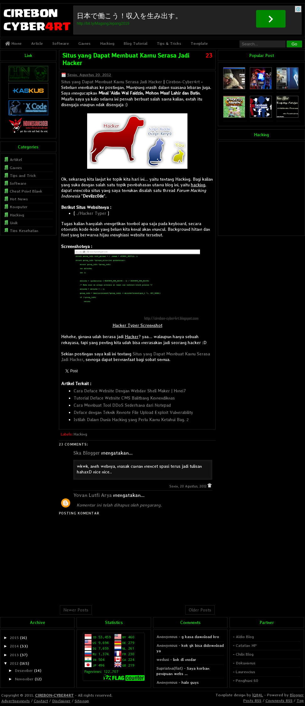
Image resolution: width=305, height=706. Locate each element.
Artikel (16, 159)
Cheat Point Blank (26, 191)
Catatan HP (246, 645)
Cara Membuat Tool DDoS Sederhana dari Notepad (122, 405)
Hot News (19, 199)
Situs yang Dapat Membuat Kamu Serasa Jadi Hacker (111, 81)
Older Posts (200, 609)
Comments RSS (279, 700)
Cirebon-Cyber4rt (183, 81)
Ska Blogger (86, 453)
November (24, 679)
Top (300, 700)
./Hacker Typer (91, 213)
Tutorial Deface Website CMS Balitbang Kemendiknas (124, 397)
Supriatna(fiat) (169, 668)
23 (209, 55)
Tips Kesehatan (24, 230)
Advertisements (15, 700)
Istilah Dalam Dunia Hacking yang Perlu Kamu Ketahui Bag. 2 (131, 419)
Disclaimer (61, 700)
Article (37, 43)
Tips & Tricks (169, 43)
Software (60, 43)
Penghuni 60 (247, 680)
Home (13, 43)
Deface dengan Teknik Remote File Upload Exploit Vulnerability (133, 412)
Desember (24, 670)
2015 (14, 637)
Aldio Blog (245, 636)
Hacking (107, 43)
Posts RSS (252, 700)
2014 (14, 646)
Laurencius (245, 671)
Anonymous (166, 636)
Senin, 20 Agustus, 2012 (188, 486)
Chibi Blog (245, 654)
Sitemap (82, 700)
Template (199, 43)
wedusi (162, 659)
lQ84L (257, 695)
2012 (14, 663)
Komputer (19, 206)
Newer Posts (75, 609)
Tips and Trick (23, 175)
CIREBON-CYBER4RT (54, 695)
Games (84, 43)
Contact (41, 700)
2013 (14, 654)
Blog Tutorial (135, 43)
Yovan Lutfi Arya (92, 495)
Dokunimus (245, 663)
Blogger (297, 695)
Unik (14, 222)
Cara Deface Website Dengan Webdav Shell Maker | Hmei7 (130, 390)
